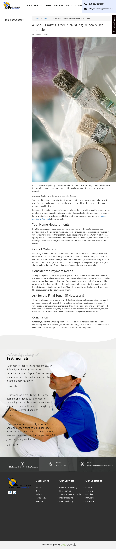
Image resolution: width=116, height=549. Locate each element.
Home (29, 6)
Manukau (89, 494)
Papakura (89, 487)
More (80, 6)
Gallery (39, 494)
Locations (59, 6)
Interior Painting (66, 497)
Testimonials (41, 497)
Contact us (71, 6)
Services (48, 6)
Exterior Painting (66, 501)
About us (38, 6)
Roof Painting (65, 491)
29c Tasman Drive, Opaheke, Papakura (23, 467)
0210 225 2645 (98, 4)
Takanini (89, 491)
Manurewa (89, 497)
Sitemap (39, 501)
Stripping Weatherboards (70, 494)
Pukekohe (89, 501)
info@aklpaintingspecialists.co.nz (101, 9)
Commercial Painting (68, 487)
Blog (45, 18)
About (38, 487)
